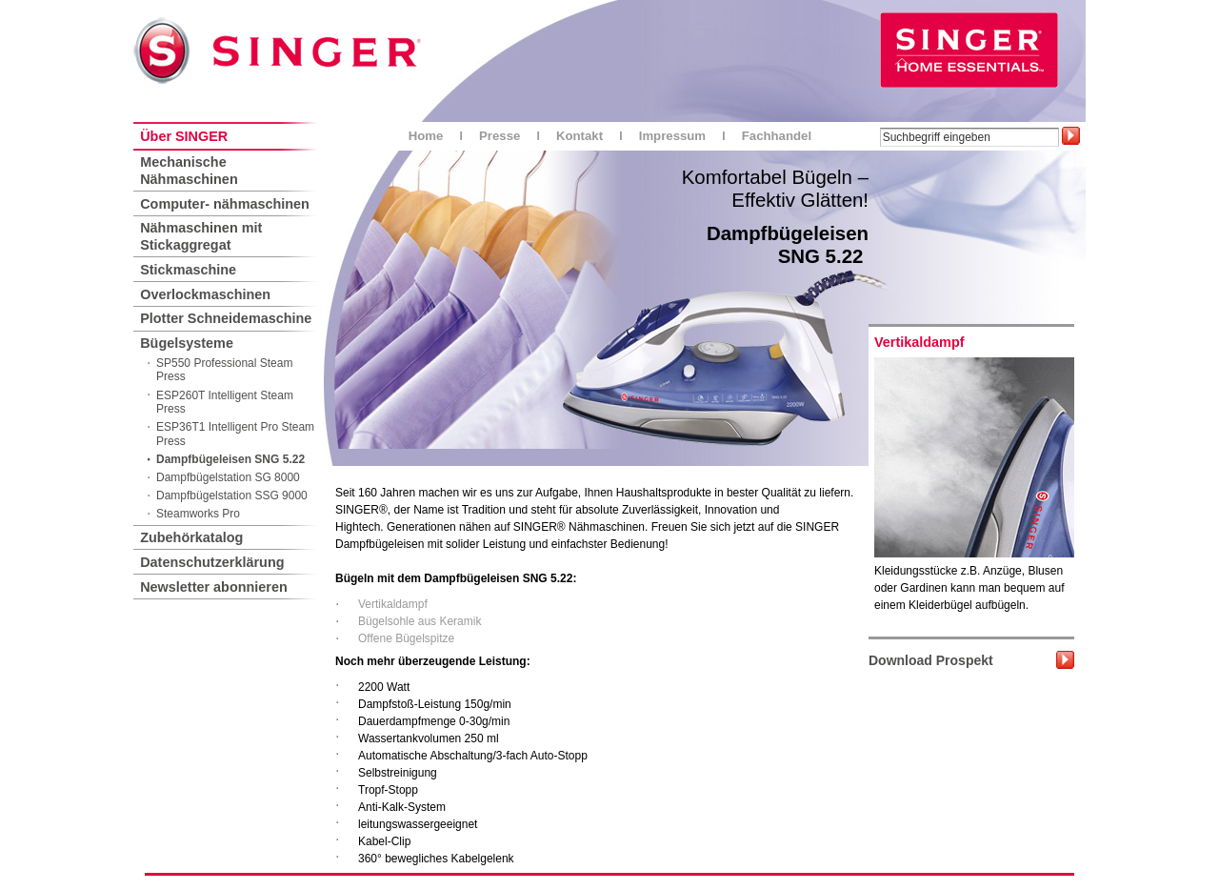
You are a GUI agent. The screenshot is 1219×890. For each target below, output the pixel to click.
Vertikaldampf (393, 604)
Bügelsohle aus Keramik (419, 621)
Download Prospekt (931, 660)
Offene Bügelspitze (406, 638)
